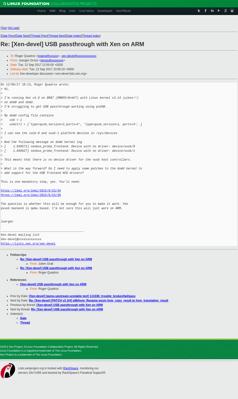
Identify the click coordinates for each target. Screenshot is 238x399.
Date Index (73, 36)
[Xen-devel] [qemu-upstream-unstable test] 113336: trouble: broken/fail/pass (82, 296)
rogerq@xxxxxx (48, 56)
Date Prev (7, 36)
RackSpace (70, 368)
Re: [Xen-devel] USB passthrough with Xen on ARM (56, 259)
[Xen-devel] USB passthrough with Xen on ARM (53, 284)
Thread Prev (39, 36)
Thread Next (57, 36)
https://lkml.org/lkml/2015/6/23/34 (31, 191)
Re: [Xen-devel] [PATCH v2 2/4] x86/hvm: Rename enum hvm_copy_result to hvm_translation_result (98, 300)
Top (3, 28)
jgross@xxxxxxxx (52, 60)
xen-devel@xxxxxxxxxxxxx (79, 56)
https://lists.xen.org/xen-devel (28, 244)
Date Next (22, 36)
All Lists (14, 28)
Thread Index (91, 36)
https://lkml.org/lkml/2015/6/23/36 (31, 195)
